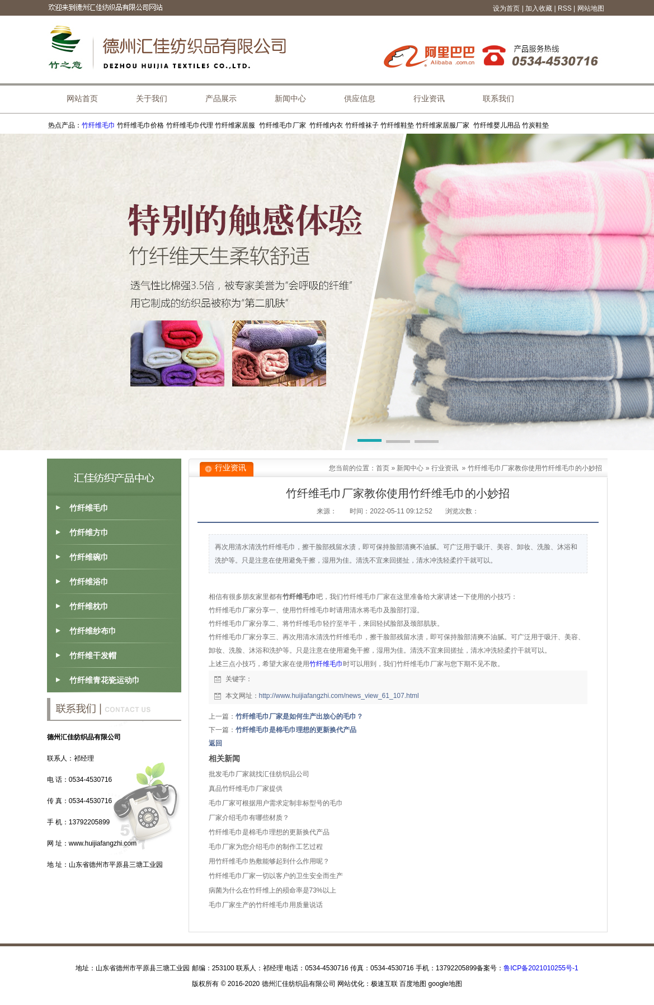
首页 (382, 468)
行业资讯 (444, 468)
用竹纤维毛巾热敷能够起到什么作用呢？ (269, 861)
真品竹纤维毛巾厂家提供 (246, 788)
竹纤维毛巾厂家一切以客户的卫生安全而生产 (276, 876)
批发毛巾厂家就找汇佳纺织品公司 (259, 774)
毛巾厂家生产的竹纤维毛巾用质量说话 (266, 905)
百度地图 (412, 984)
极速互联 (384, 984)
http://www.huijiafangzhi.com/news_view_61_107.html (339, 696)
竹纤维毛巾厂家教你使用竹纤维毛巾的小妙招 (535, 468)
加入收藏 (538, 8)
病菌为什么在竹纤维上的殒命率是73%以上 (272, 890)
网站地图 (590, 8)
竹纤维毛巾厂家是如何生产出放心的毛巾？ (299, 716)
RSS (565, 8)
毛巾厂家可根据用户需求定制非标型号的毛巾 (276, 803)
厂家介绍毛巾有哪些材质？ (249, 818)
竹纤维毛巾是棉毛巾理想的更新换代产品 (296, 730)
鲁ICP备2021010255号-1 (541, 968)
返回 (215, 743)
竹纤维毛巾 (98, 125)
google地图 (445, 984)
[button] (369, 442)
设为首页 (506, 8)
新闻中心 (410, 468)
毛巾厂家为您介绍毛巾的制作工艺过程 (266, 847)
